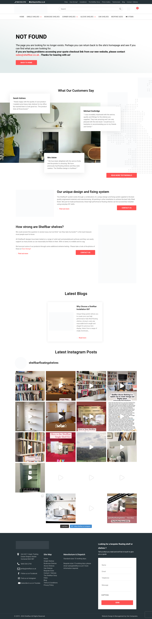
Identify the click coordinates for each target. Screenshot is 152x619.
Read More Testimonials (121, 175)
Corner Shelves (68, 17)
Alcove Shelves (86, 17)
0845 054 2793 (20, 2)
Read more (81, 338)
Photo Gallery (106, 2)
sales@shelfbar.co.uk (27, 55)
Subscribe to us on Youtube (30, 583)
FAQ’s (46, 578)
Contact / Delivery (132, 2)
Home (22, 17)
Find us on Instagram (28, 578)
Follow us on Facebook (29, 573)
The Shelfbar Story (94, 2)
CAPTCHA (105, 595)
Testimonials (116, 2)
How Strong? (74, 2)
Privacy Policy (49, 585)
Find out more (63, 209)
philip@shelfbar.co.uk (37, 2)
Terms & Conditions (51, 583)
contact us (127, 208)
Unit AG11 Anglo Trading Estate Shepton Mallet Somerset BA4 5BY (29, 556)
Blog (123, 2)
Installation (83, 2)
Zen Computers (132, 616)
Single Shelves (33, 17)
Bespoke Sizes (117, 17)
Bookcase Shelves (52, 17)
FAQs (66, 2)
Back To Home (26, 63)
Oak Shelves (103, 17)
